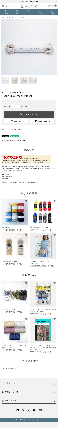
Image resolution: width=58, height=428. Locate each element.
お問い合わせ (16, 121)
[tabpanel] (29, 47)
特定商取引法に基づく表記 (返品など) (14, 140)
